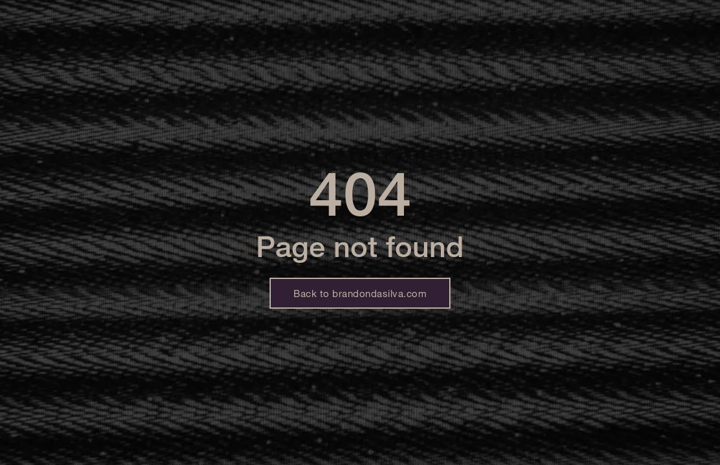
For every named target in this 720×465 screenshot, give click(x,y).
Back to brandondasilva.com (360, 293)
